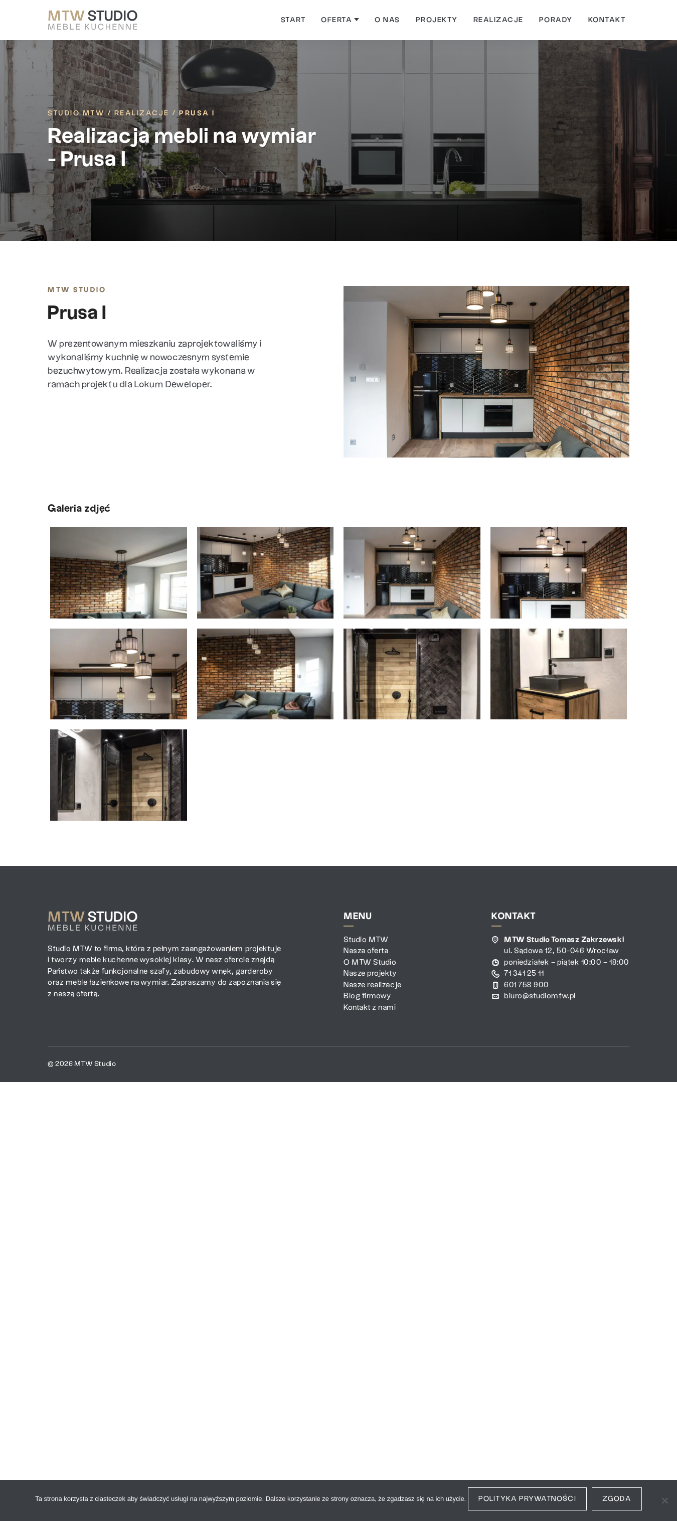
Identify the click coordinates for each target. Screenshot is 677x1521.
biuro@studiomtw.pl (540, 996)
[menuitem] (293, 20)
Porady (556, 20)
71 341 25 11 (524, 973)
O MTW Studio (370, 962)
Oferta (340, 20)
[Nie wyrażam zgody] (664, 1500)
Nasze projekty (370, 973)
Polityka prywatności (527, 1498)
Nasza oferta (366, 951)
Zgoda (616, 1498)
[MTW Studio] (93, 20)
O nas (387, 20)
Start (293, 20)
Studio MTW (76, 113)
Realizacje (498, 20)
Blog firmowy (367, 996)
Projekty (437, 20)
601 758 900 (526, 985)
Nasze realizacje (373, 985)
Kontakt (607, 20)
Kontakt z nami (370, 1007)
